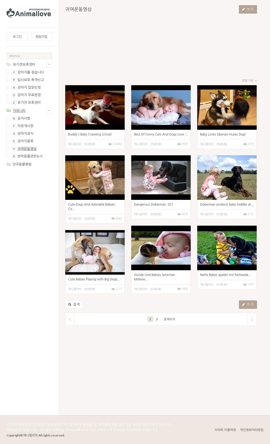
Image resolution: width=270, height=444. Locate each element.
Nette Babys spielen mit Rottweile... (225, 274)
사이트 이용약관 (225, 429)
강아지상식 (22, 134)
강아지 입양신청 (26, 87)
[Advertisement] (29, 191)
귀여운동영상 (24, 149)
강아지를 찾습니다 (28, 72)
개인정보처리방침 (251, 429)
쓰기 (248, 9)
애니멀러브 (75, 144)
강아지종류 (22, 141)
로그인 (17, 36)
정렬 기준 (249, 80)
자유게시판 (22, 126)
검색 (74, 304)
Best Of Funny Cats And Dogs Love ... (161, 134)
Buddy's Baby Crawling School (90, 134)
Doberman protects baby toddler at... (227, 204)
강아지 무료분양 (26, 95)
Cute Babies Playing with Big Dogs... (94, 279)
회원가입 (41, 36)
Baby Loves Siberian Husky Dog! (223, 134)
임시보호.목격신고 (28, 80)
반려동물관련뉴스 (27, 156)
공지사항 (21, 118)
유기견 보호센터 (26, 103)
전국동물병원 (22, 164)
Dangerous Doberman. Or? (153, 204)
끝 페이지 (169, 319)
